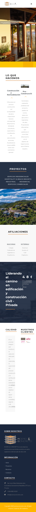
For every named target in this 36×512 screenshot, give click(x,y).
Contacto (8, 472)
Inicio (7, 462)
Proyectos (9, 466)
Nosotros (8, 469)
